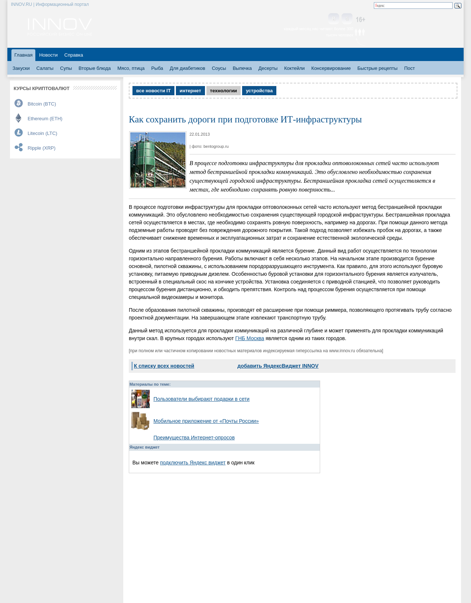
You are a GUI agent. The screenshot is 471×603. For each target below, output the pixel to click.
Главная (23, 55)
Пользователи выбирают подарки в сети (201, 399)
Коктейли (294, 68)
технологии (223, 90)
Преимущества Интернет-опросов (194, 437)
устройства (259, 90)
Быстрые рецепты (377, 68)
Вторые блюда (95, 68)
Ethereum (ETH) (45, 118)
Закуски (21, 68)
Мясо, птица (131, 68)
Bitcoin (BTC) (42, 104)
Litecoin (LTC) (42, 133)
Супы (66, 68)
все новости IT (153, 90)
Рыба (157, 68)
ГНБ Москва (249, 338)
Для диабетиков (187, 68)
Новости (48, 55)
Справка (73, 55)
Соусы (219, 68)
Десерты (267, 68)
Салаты (45, 68)
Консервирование (331, 68)
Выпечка (242, 68)
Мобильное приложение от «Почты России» (206, 421)
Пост (409, 68)
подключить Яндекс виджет (193, 462)
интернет (190, 90)
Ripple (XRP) (42, 148)
